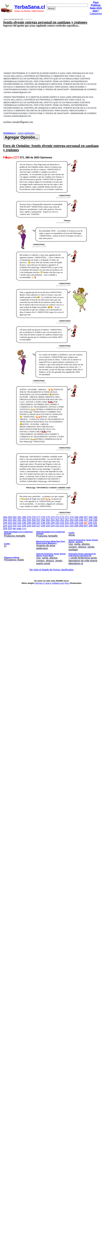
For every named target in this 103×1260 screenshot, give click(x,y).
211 (67, 525)
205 (95, 525)
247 (86, 520)
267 (86, 517)
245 (95, 520)
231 (67, 523)
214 (53, 525)
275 (48, 517)
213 (57, 525)
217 (38, 525)
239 (29, 523)
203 (10, 528)
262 (15, 520)
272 (62, 517)
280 (24, 517)
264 (5, 520)
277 (38, 517)
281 (19, 517)
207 (86, 525)
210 (72, 525)
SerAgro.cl (40, 583)
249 (76, 520)
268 (81, 517)
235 (48, 523)
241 (19, 523)
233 (57, 523)
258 (34, 520)
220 (24, 525)
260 (24, 520)
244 (5, 523)
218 (34, 525)
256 (43, 520)
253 (57, 520)
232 (62, 523)
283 (10, 517)
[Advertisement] (44, 49)
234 (53, 523)
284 (5, 517)
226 (90, 523)
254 (53, 520)
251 (67, 520)
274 (53, 517)
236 (43, 523)
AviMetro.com (58, 583)
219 (29, 525)
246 (90, 520)
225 (95, 523)
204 (5, 528)
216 (43, 525)
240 (24, 523)
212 (62, 525)
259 (29, 520)
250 (72, 520)
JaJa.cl (48, 583)
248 (81, 520)
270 (72, 517)
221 (19, 525)
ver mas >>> (51, 546)
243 (10, 523)
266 (90, 517)
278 (34, 517)
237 (38, 523)
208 (81, 525)
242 (15, 523)
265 (95, 517)
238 (34, 523)
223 (10, 525)
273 (57, 517)
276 (43, 517)
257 (38, 520)
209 (76, 525)
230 (72, 523)
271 (67, 517)
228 (81, 523)
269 (76, 517)
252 (62, 520)
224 (5, 525)
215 (48, 525)
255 (48, 520)
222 (15, 525)
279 (29, 517)
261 (19, 520)
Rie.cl (67, 583)
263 (10, 520)
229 (76, 523)
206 (90, 525)
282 (15, 517)
